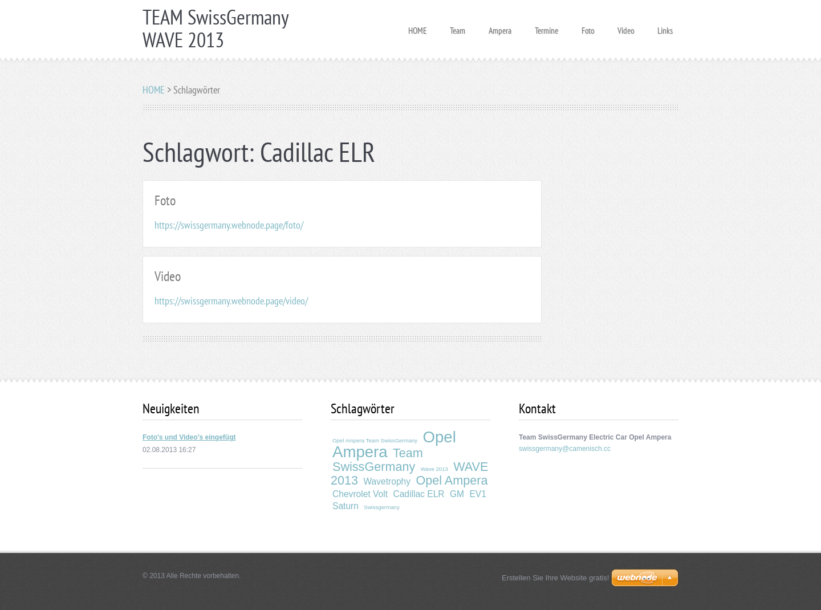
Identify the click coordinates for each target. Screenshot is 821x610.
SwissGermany (373, 466)
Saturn (345, 506)
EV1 (477, 494)
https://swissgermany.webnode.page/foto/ (229, 224)
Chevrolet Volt (360, 494)
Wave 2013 (434, 469)
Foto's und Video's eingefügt (189, 437)
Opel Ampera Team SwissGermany (374, 440)
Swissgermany (381, 507)
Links (665, 27)
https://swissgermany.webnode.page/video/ (231, 300)
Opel (439, 437)
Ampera (500, 27)
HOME (417, 27)
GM (457, 494)
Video (625, 27)
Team (457, 27)
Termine (546, 27)
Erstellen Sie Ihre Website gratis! (555, 578)
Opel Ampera (451, 480)
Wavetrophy (386, 481)
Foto (588, 27)
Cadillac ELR (418, 494)
